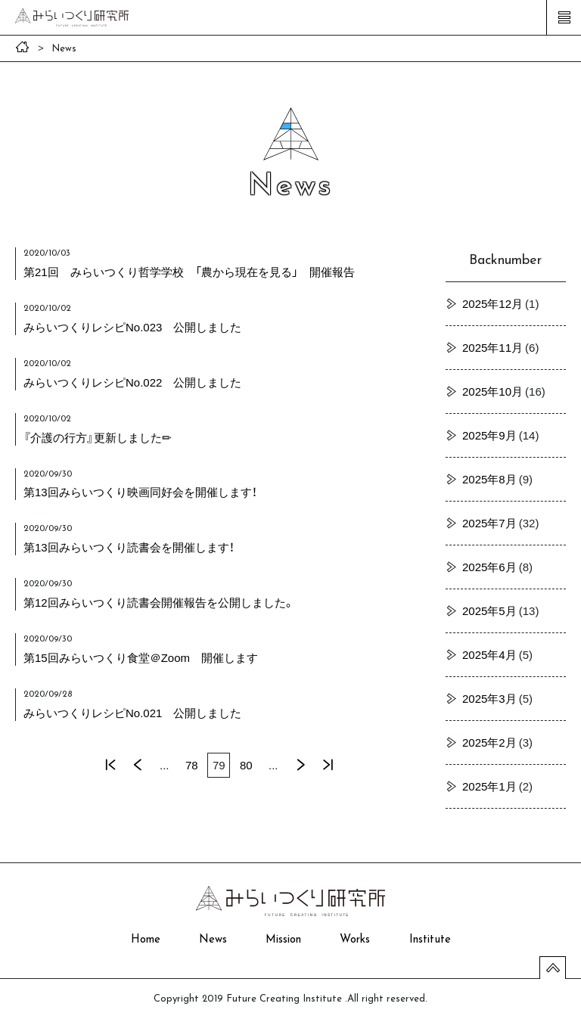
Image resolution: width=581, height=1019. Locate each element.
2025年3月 (489, 698)
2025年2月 (489, 742)
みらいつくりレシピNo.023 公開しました (132, 326)
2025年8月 (489, 479)
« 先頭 (110, 765)
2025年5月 (489, 610)
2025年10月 (492, 391)
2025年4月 (489, 654)
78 (191, 764)
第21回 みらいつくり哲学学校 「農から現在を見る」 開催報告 (189, 271)
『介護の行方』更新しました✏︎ (97, 437)
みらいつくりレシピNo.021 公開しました (132, 712)
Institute (430, 940)
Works (355, 940)
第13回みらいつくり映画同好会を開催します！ (140, 491)
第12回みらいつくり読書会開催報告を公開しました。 (158, 602)
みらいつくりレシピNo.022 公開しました (132, 382)
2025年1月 (489, 786)
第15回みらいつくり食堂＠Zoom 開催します (140, 657)
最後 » (327, 765)
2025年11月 (492, 347)
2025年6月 (489, 566)
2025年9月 (489, 435)
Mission (283, 940)
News (213, 940)
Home (145, 940)
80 (246, 764)
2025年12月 (492, 303)
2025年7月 (489, 522)
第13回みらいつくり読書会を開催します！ (129, 547)
